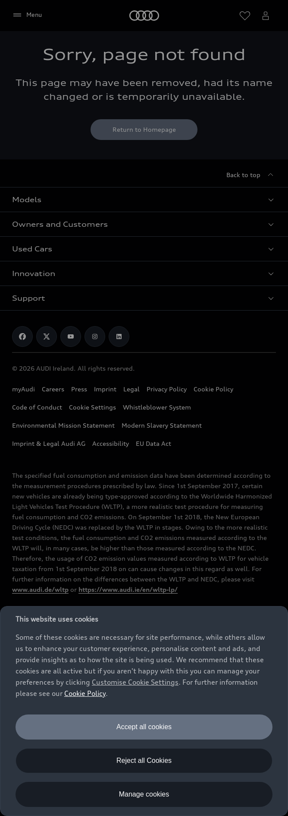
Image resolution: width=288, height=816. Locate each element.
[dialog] (144, 711)
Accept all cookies (144, 726)
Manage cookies (144, 794)
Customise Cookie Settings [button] (135, 682)
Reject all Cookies (144, 760)
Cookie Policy (85, 693)
